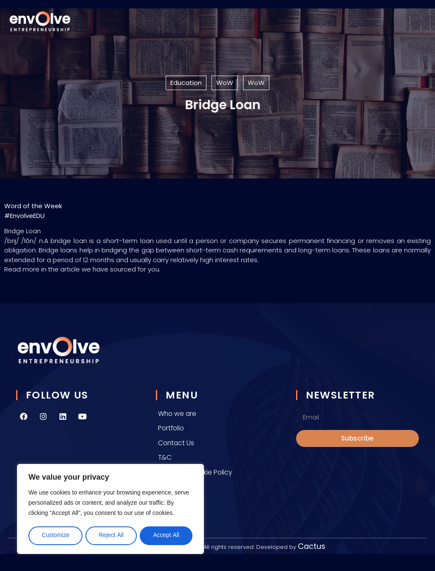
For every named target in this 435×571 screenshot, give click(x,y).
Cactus (311, 546)
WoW (224, 82)
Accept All (166, 535)
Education (186, 82)
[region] (110, 509)
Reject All (111, 535)
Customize (55, 535)
